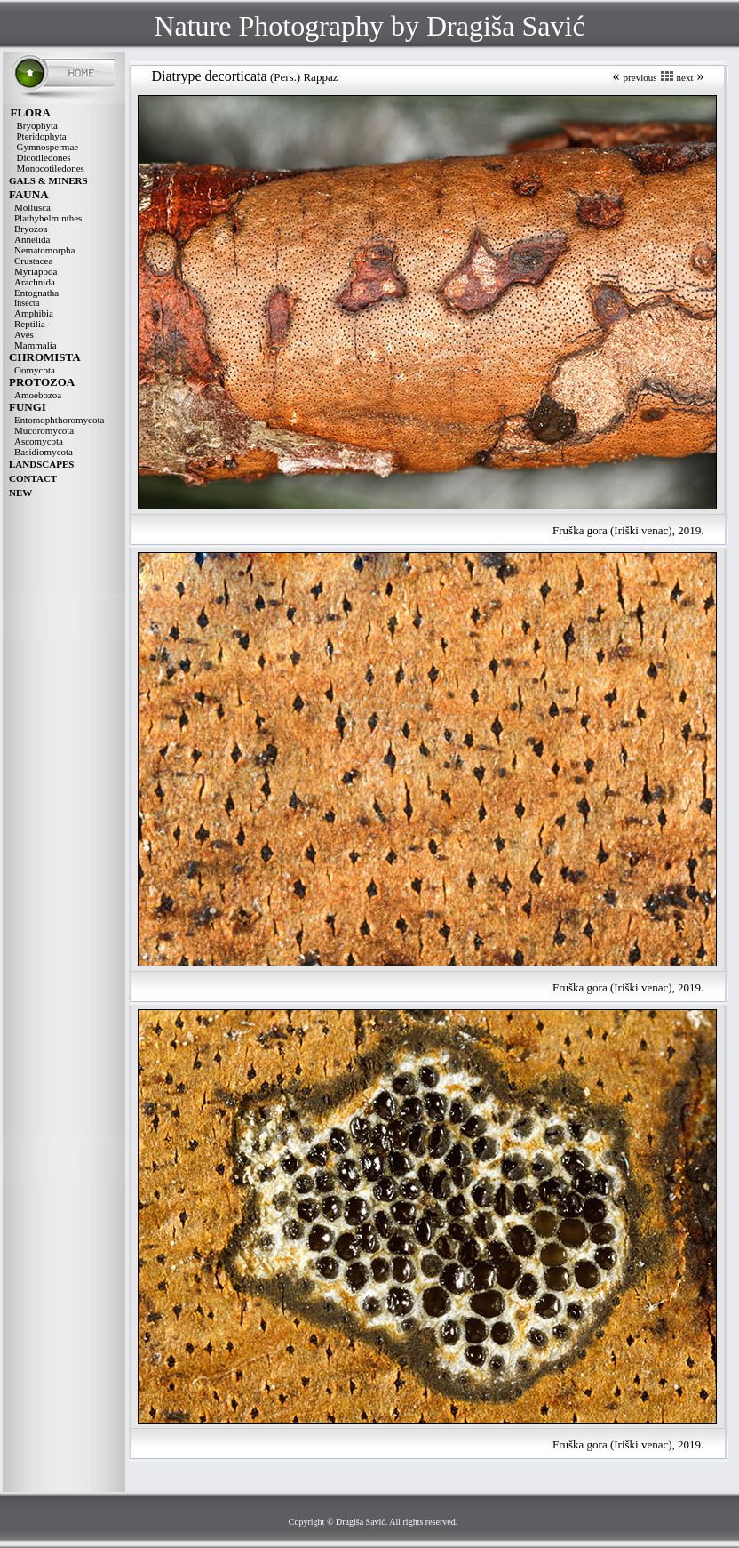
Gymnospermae (48, 146)
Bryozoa (30, 228)
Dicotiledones (44, 157)
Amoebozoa (37, 394)
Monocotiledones (50, 168)
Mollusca (32, 207)
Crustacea (33, 260)
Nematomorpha (44, 250)
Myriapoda (35, 271)
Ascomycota (38, 441)
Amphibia (33, 313)
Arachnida (34, 282)
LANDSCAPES (41, 464)
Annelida (32, 239)
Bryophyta (37, 125)
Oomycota (34, 370)
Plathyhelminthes (48, 218)
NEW (20, 492)
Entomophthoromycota (59, 419)
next (685, 77)
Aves (24, 334)
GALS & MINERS (48, 180)
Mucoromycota (44, 430)
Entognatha (36, 292)
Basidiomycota (43, 451)
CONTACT (33, 478)
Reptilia (29, 323)
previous (640, 77)
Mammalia (35, 345)
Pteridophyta (42, 136)
